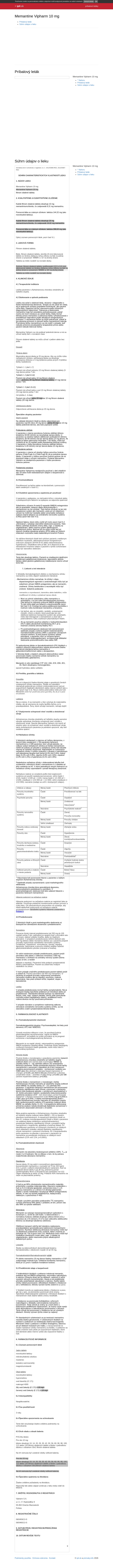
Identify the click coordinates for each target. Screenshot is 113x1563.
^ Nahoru (81, 80)
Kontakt (52, 1558)
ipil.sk (79, 1558)
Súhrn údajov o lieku (27, 24)
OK (96, 1)
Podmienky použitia (23, 1558)
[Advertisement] (56, 46)
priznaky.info (88, 1558)
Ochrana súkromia (40, 1558)
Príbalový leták (25, 22)
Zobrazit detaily (88, 1)
